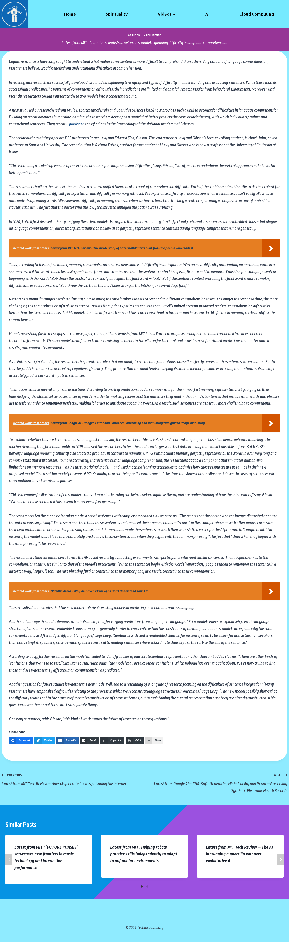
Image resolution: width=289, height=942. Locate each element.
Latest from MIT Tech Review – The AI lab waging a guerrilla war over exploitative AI (239, 854)
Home (70, 13)
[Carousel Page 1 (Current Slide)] (141, 886)
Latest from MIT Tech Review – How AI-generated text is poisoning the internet (71, 778)
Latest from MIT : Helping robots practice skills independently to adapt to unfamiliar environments (143, 854)
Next (280, 859)
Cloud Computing (257, 13)
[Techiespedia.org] (14, 14)
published (76, 124)
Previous (8, 859)
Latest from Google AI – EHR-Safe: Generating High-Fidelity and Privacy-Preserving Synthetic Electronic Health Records (218, 782)
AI (207, 13)
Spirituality (117, 13)
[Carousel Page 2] (147, 886)
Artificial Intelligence (144, 35)
